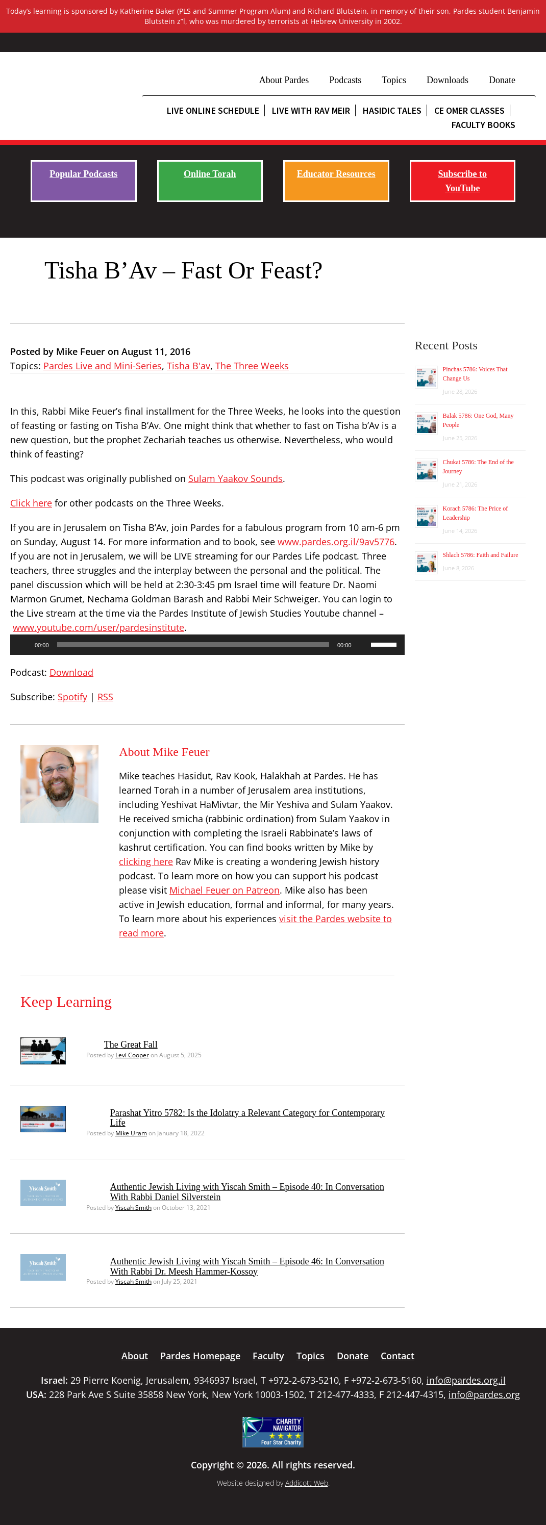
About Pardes (284, 80)
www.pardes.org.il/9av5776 (336, 542)
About (134, 1356)
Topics (394, 80)
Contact (397, 1356)
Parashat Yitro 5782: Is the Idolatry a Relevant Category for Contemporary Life (247, 1118)
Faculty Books (483, 125)
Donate (502, 80)
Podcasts (345, 80)
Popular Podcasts (83, 174)
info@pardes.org (484, 1394)
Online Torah (210, 174)
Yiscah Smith (133, 1207)
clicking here (146, 861)
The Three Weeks (252, 366)
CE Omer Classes (469, 110)
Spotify (72, 697)
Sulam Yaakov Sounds (235, 478)
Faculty (268, 1356)
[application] (207, 644)
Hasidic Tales (392, 110)
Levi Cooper (132, 1055)
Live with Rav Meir (311, 110)
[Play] (23, 645)
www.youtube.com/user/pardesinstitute (98, 627)
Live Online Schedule (213, 110)
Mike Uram (131, 1133)
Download (71, 672)
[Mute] (363, 645)
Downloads (447, 80)
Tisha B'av (188, 366)
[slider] (193, 644)
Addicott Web (306, 1483)
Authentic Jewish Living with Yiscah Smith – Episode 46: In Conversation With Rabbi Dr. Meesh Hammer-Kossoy (247, 1266)
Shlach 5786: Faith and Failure (480, 554)
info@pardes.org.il (466, 1380)
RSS (105, 697)
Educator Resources (336, 174)
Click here (31, 503)
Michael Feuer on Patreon (224, 890)
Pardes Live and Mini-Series (102, 366)
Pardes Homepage (200, 1356)
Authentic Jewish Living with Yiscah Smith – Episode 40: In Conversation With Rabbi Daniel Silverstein (247, 1192)
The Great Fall (131, 1044)
